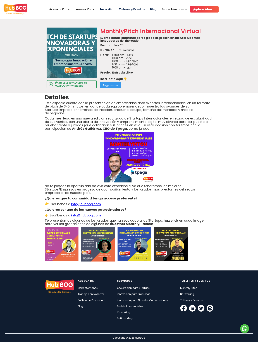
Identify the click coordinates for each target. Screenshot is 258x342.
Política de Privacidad (91, 300)
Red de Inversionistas (130, 306)
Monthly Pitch (188, 288)
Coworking (123, 312)
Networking (187, 294)
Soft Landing (125, 318)
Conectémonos (88, 288)
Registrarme (110, 85)
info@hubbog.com (86, 204)
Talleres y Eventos (132, 9)
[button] (59, 9)
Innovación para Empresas (133, 294)
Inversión (106, 9)
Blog (153, 9)
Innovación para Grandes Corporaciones (142, 300)
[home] (15, 9)
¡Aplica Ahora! (204, 9)
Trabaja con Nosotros (91, 294)
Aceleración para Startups (133, 288)
